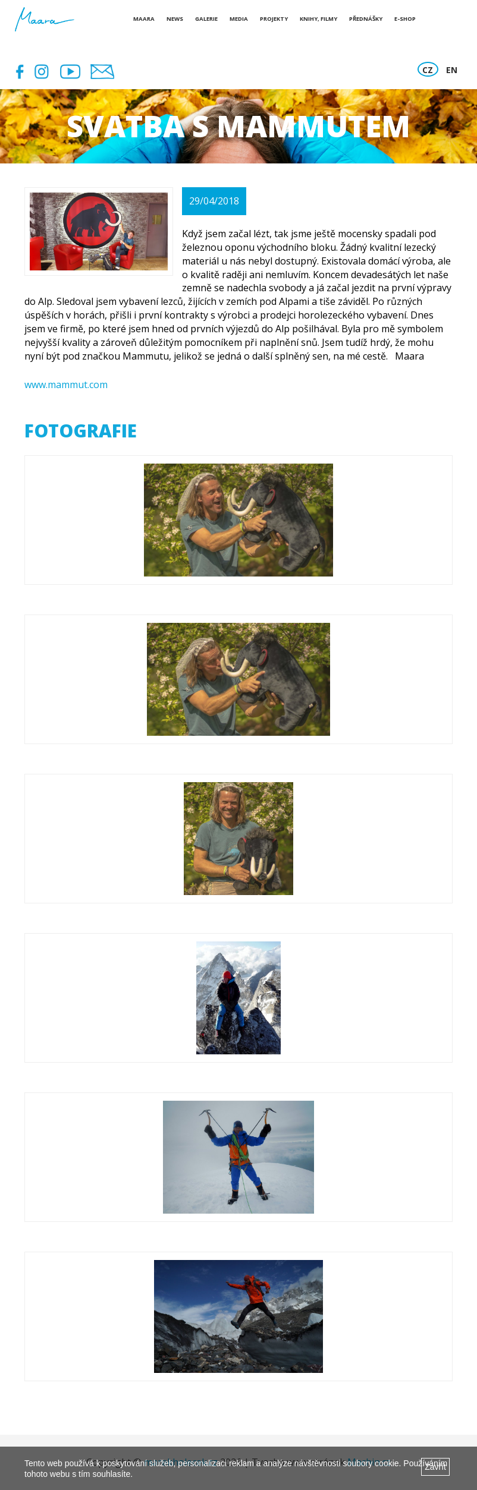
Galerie (206, 19)
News (175, 19)
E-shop (405, 19)
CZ (427, 69)
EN (451, 69)
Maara (144, 19)
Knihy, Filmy (318, 19)
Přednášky (365, 19)
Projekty (274, 19)
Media (239, 19)
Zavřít (435, 1467)
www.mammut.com (66, 384)
